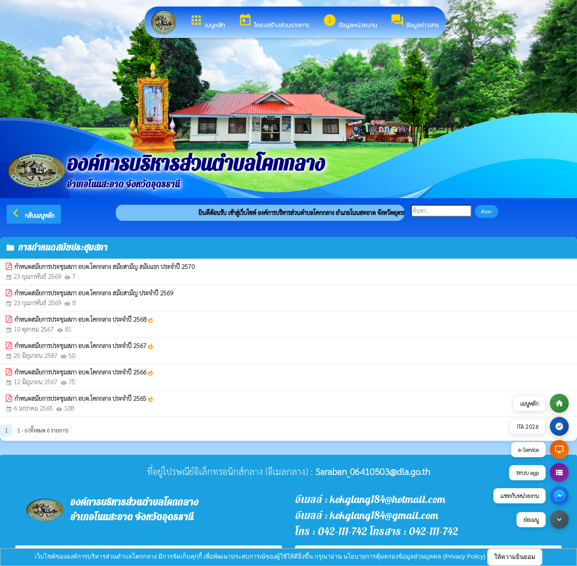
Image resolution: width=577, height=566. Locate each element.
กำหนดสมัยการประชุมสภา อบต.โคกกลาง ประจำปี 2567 (84, 345)
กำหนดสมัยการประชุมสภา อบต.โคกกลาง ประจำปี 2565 (84, 398)
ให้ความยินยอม (514, 556)
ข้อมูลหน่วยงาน (350, 21)
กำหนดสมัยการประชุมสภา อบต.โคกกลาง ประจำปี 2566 (84, 372)
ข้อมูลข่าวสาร (414, 21)
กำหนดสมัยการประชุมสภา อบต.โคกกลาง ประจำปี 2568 (84, 319)
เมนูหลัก (207, 21)
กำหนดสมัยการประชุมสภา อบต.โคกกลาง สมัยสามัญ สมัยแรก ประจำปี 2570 (104, 266)
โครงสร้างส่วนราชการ (274, 21)
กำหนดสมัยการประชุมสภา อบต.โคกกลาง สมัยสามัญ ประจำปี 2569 (93, 293)
